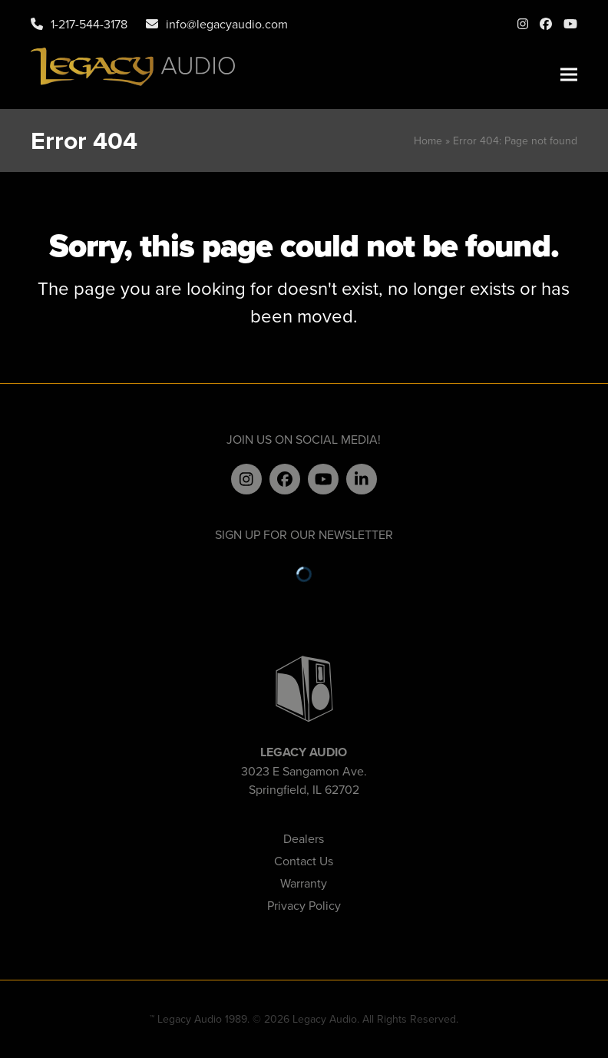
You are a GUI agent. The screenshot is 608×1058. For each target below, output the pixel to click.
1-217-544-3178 (89, 23)
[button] (568, 74)
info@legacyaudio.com (227, 23)
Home (428, 140)
